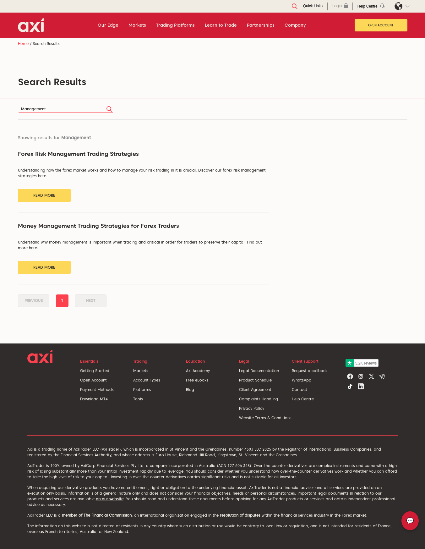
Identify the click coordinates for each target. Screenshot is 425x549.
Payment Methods (97, 389)
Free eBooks (197, 380)
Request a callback (309, 370)
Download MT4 (94, 399)
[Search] (66, 109)
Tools (138, 399)
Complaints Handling (258, 399)
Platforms (142, 389)
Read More (44, 195)
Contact (299, 389)
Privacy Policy (251, 408)
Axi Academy (198, 370)
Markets (140, 370)
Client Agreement (255, 389)
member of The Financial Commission (97, 515)
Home (23, 43)
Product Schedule (255, 380)
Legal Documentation (259, 370)
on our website (109, 499)
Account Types (146, 380)
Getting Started (94, 370)
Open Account (381, 25)
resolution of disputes (240, 515)
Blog (190, 389)
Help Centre (303, 399)
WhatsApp (301, 380)
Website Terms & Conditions (265, 417)
